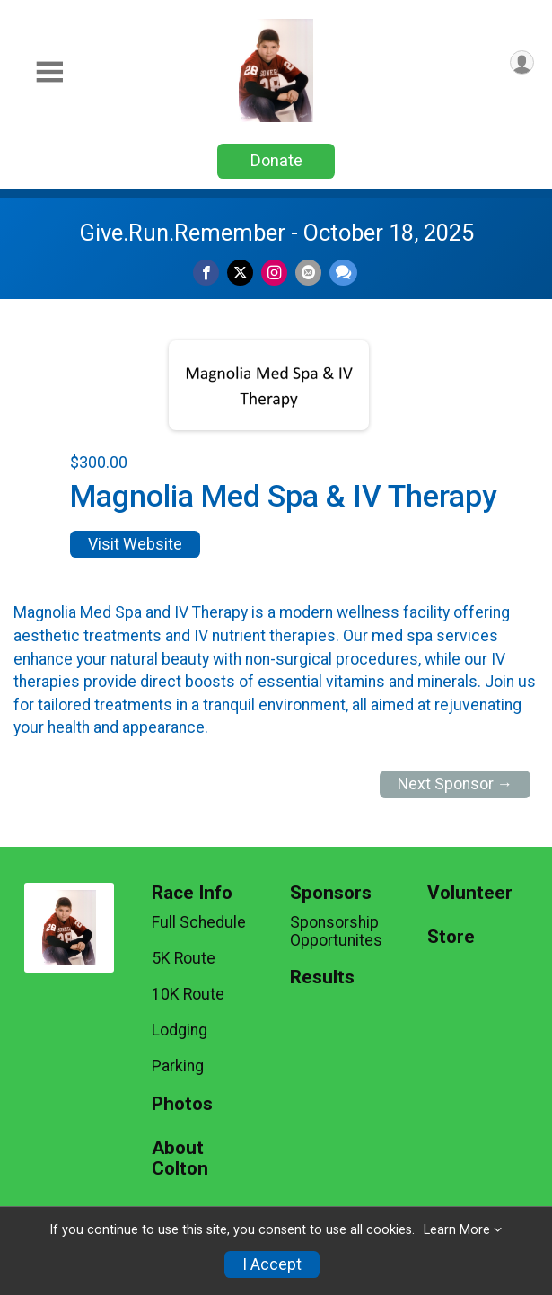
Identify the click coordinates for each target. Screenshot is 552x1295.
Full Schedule (199, 922)
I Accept (272, 1264)
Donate (276, 160)
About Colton (180, 1159)
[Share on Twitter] (240, 273)
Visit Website (135, 544)
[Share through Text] (343, 273)
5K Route (183, 958)
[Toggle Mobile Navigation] (49, 72)
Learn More (457, 1230)
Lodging (179, 1030)
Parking (178, 1066)
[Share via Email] (308, 273)
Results (322, 977)
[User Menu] (522, 62)
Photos (182, 1104)
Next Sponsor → (455, 784)
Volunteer (470, 893)
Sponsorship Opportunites (336, 931)
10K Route (188, 994)
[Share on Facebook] (206, 273)
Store (451, 937)
